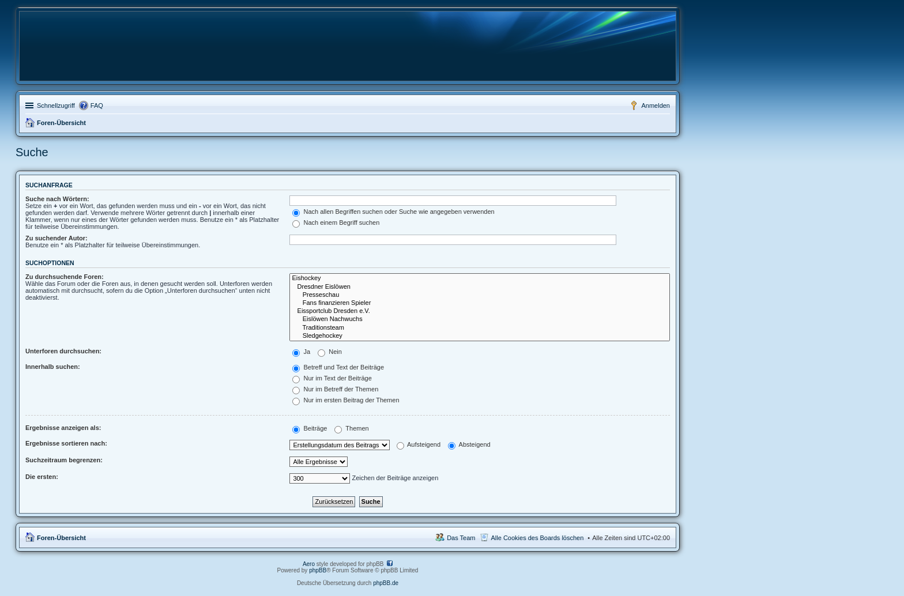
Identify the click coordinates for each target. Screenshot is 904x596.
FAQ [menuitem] (97, 105)
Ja (301, 351)
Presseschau (480, 295)
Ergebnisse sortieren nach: (66, 443)
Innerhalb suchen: (52, 366)
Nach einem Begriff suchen (335, 222)
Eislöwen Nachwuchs (480, 319)
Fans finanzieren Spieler (480, 303)
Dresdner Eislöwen (480, 287)
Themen (351, 428)
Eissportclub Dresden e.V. (480, 311)
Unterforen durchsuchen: (63, 351)
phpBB (317, 570)
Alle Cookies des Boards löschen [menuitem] (537, 537)
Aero (309, 564)
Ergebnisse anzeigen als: (63, 427)
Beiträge (309, 428)
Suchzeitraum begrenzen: (64, 460)
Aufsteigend (419, 444)
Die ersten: (41, 476)
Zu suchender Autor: (56, 238)
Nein (330, 351)
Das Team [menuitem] (461, 537)
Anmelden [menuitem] (655, 105)
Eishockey (480, 278)
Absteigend (469, 444)
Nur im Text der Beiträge (331, 378)
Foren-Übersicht (61, 122)
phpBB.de (385, 583)
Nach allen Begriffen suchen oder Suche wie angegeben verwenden (393, 211)
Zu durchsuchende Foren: (64, 276)
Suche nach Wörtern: (57, 198)
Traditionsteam (480, 328)
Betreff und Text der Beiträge (338, 367)
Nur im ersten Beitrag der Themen (345, 400)
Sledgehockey (480, 336)
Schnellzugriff (56, 105)
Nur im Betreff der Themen (335, 389)
